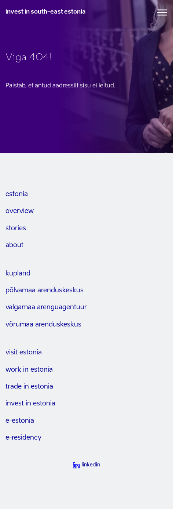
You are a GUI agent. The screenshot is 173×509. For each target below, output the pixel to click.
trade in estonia (29, 386)
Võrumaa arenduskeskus (43, 324)
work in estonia (29, 370)
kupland (17, 273)
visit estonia (23, 352)
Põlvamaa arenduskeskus (44, 290)
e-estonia (19, 421)
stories (15, 228)
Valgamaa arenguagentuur (46, 307)
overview (19, 211)
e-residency (23, 437)
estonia (16, 194)
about (14, 245)
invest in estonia (30, 403)
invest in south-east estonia (45, 12)
